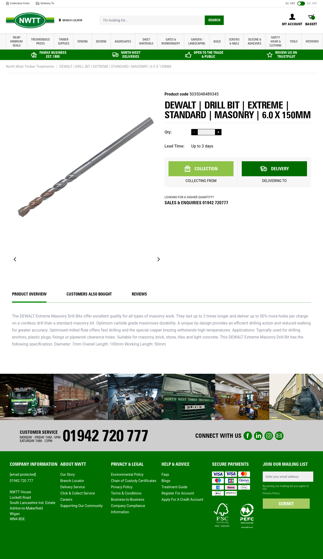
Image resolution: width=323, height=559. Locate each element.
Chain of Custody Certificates (133, 481)
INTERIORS (312, 41)
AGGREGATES (123, 41)
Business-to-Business (127, 500)
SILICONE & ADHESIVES (254, 41)
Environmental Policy (127, 474)
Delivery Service (72, 487)
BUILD (217, 41)
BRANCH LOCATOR (72, 20)
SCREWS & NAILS (234, 41)
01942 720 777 (105, 436)
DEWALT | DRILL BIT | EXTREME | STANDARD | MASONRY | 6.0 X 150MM (115, 66)
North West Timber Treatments (30, 66)
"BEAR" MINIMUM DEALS (16, 41)
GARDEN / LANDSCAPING (196, 41)
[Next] (159, 259)
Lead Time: (174, 146)
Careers (66, 500)
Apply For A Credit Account (182, 500)
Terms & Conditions (126, 493)
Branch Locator (72, 481)
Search (214, 20)
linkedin (258, 436)
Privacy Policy (121, 487)
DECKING (101, 41)
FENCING (83, 41)
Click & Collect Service (77, 493)
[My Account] (292, 20)
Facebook (248, 436)
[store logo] (30, 20)
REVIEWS (139, 294)
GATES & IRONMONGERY (171, 41)
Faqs (165, 474)
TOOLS (294, 41)
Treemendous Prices (40, 41)
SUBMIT (286, 503)
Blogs (166, 481)
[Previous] (15, 259)
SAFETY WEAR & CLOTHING (276, 41)
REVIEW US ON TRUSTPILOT (286, 54)
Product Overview (29, 294)
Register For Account (178, 493)
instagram (268, 436)
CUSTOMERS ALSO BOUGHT (89, 294)
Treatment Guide (175, 487)
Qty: (168, 132)
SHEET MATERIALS (146, 41)
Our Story (67, 474)
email (279, 436)
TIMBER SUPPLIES (63, 41)
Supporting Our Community (81, 506)
